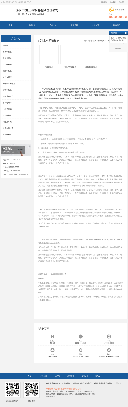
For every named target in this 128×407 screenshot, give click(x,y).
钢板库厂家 (7, 122)
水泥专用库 (7, 103)
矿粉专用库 (7, 77)
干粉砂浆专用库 (9, 84)
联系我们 (104, 2)
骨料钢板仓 (7, 58)
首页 (10, 25)
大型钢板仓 (7, 65)
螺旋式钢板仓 (8, 96)
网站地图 (121, 2)
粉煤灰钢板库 (8, 128)
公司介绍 (31, 25)
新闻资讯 (74, 25)
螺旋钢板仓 (7, 71)
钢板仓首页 (102, 41)
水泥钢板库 (7, 109)
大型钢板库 (7, 115)
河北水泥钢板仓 (92, 111)
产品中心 (53, 25)
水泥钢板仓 (7, 52)
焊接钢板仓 (7, 90)
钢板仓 (5, 45)
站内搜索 (113, 2)
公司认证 (95, 25)
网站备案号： (51, 396)
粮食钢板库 (7, 135)
